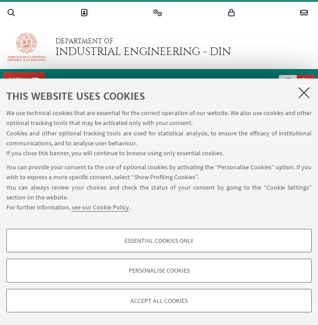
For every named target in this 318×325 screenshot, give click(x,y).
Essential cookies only (159, 241)
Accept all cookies (159, 301)
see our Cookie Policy (100, 207)
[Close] (304, 92)
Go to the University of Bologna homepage (26, 47)
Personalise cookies (159, 270)
